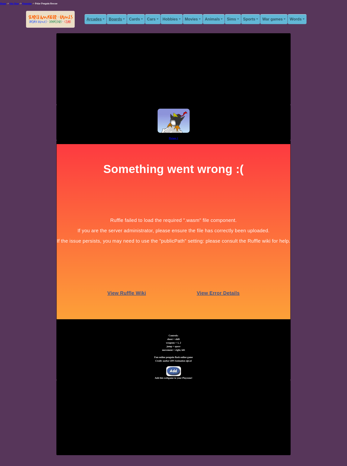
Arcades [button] (94, 19)
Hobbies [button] (170, 19)
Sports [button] (249, 19)
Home (3, 3)
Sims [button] (231, 19)
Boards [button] (115, 19)
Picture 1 (173, 138)
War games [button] (272, 19)
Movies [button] (191, 19)
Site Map (14, 3)
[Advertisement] (173, 71)
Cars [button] (151, 19)
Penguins (27, 3)
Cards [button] (134, 19)
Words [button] (295, 19)
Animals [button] (212, 19)
